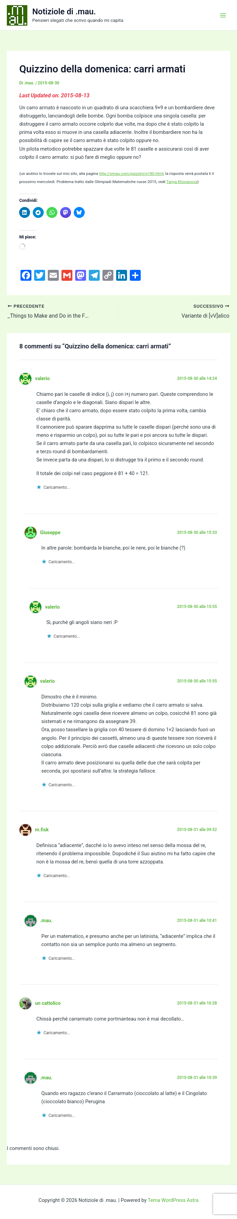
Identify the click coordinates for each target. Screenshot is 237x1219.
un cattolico (48, 1003)
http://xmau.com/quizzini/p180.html (131, 173)
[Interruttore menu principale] (223, 15)
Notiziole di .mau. (64, 11)
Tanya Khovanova (181, 181)
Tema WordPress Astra (173, 1200)
